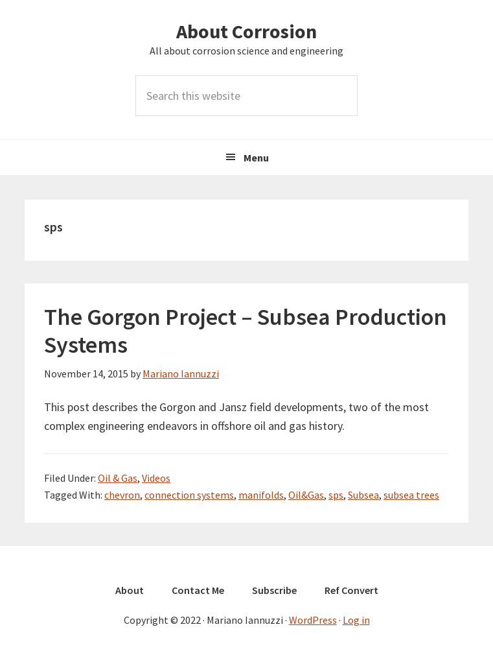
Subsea (363, 494)
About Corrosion (246, 31)
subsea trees (411, 494)
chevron (122, 494)
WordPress (313, 619)
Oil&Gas (306, 494)
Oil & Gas (117, 477)
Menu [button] (256, 157)
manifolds (261, 494)
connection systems (189, 494)
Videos (156, 477)
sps (335, 494)
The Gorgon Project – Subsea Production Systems (245, 330)
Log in (356, 619)
